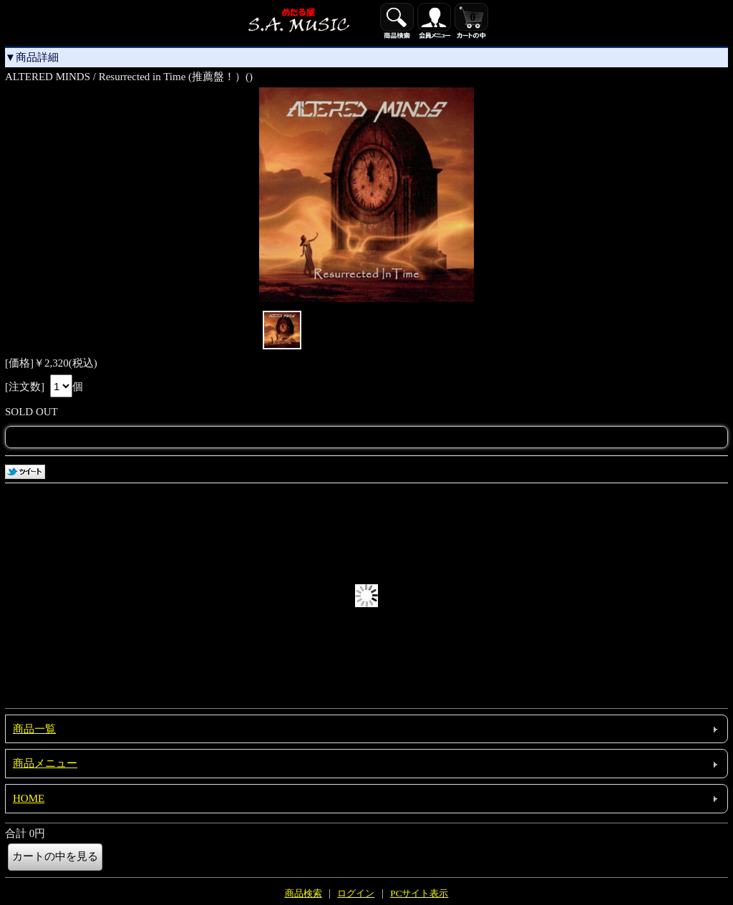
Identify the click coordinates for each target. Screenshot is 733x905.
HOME (28, 798)
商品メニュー (45, 763)
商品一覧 (34, 729)
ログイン (355, 893)
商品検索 (303, 893)
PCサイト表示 (419, 893)
